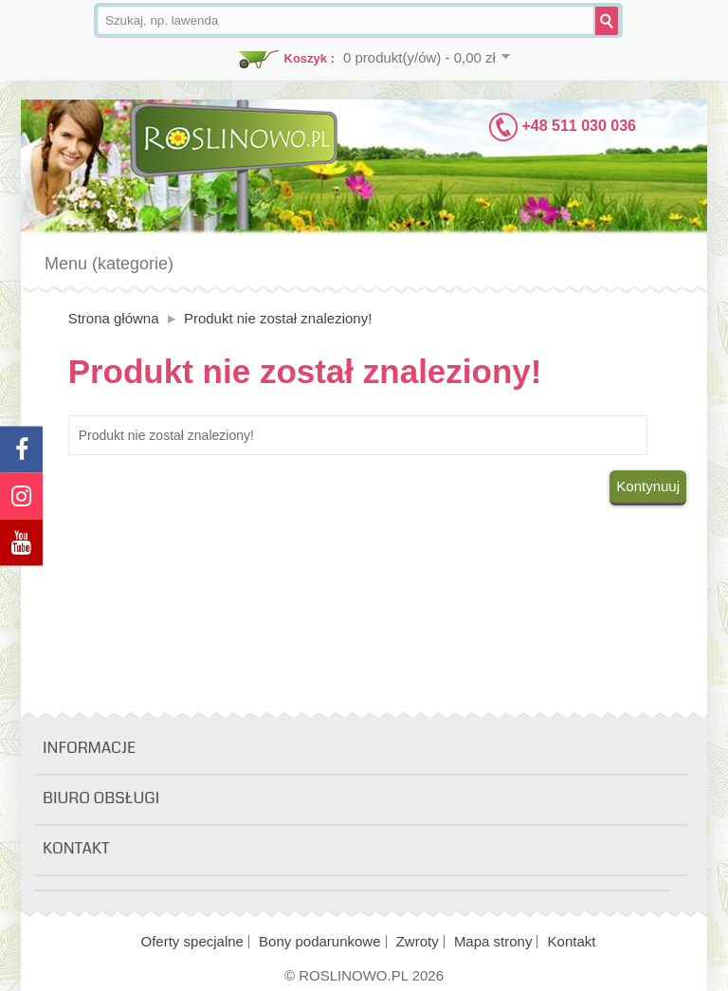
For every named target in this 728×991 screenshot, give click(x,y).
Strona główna (113, 318)
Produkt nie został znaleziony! (278, 318)
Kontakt (572, 941)
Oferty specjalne (192, 941)
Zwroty (417, 941)
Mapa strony (493, 941)
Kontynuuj (648, 486)
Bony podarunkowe (319, 941)
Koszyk (306, 58)
